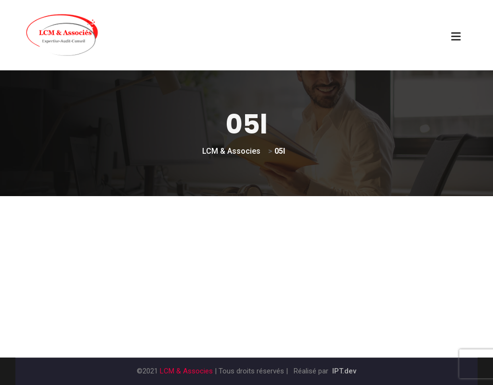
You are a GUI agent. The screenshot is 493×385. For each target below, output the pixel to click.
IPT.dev (344, 371)
